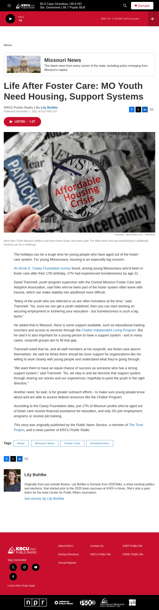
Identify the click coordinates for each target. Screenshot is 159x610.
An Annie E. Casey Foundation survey (42, 268)
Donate (144, 6)
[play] (10, 19)
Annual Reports (67, 562)
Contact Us (96, 546)
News (8, 45)
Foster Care (72, 443)
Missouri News (62, 60)
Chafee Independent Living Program (109, 330)
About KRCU (65, 546)
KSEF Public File (132, 546)
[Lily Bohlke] (12, 480)
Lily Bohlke (49, 107)
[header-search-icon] (125, 5)
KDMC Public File (133, 554)
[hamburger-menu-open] (9, 5)
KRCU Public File (100, 554)
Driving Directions (68, 554)
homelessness (99, 443)
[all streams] (153, 18)
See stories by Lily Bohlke (44, 498)
